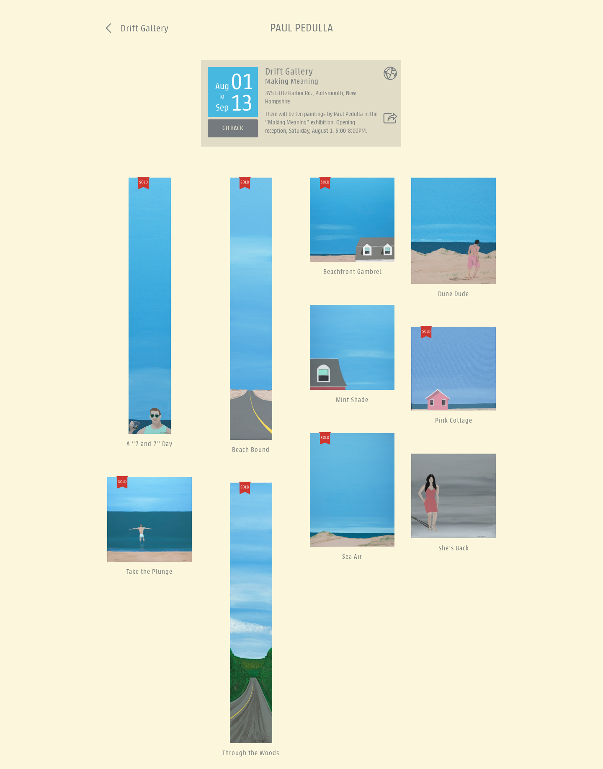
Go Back (232, 128)
